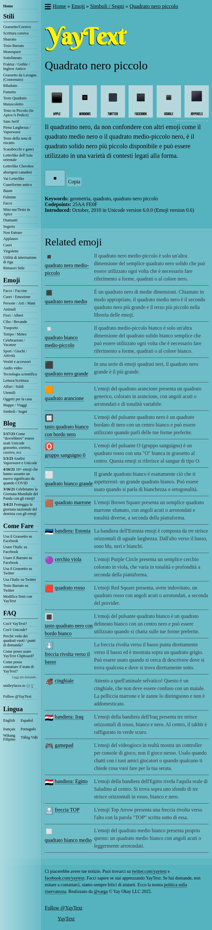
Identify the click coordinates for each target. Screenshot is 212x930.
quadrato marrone (73, 502)
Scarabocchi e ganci (18, 149)
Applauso (10, 238)
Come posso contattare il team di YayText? (18, 666)
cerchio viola (68, 559)
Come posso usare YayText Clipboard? (18, 653)
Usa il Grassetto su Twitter (17, 570)
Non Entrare (12, 232)
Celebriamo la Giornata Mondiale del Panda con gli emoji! (20, 494)
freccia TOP (67, 809)
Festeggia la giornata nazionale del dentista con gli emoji (20, 509)
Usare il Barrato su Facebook (17, 560)
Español (27, 720)
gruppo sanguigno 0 (65, 455)
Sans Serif (11, 121)
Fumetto (9, 92)
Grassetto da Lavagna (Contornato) (19, 77)
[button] (47, 7)
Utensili (9, 392)
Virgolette (11, 251)
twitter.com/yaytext (149, 871)
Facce (7, 203)
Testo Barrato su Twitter (15, 587)
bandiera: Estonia (72, 531)
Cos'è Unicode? (15, 629)
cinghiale (64, 680)
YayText (66, 918)
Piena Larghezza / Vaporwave (17, 129)
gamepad (64, 745)
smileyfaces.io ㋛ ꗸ (18, 685)
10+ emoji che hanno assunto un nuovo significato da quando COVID (20, 476)
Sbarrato (9, 39)
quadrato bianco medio (68, 840)
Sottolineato (12, 58)
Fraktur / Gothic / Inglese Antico (16, 66)
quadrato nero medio (66, 301)
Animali (9, 309)
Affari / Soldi (13, 386)
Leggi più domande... (25, 677)
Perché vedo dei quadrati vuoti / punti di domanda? (19, 641)
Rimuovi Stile (14, 268)
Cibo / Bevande (15, 321)
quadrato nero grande (66, 373)
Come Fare (18, 525)
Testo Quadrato (15, 98)
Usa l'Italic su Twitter (19, 579)
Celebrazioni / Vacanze (14, 342)
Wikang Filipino (9, 737)
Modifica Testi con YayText (17, 598)
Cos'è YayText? (15, 623)
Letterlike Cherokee (18, 166)
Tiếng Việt (29, 737)
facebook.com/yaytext (64, 878)
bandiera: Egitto (71, 781)
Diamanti (10, 220)
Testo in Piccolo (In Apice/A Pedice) (18, 112)
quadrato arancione (64, 398)
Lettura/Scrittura (15, 380)
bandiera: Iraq (69, 716)
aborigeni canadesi (17, 172)
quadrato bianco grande (69, 483)
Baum (7, 190)
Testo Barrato (13, 45)
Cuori (7, 245)
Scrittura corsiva (15, 33)
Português (28, 729)
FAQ (9, 613)
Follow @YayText (17, 696)
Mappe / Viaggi (15, 405)
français (9, 729)
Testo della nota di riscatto (17, 140)
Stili (8, 16)
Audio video (12, 368)
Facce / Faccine (15, 290)
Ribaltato (10, 85)
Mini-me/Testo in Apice (16, 211)
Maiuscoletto (13, 104)
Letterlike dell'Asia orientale (18, 157)
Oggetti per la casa (17, 399)
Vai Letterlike (13, 178)
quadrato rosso (70, 587)
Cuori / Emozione (16, 297)
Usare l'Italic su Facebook (15, 549)
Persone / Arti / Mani (19, 303)
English (9, 720)
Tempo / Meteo (15, 334)
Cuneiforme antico (17, 184)
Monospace (12, 52)
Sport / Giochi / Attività (15, 353)
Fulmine (9, 197)
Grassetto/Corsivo (17, 27)
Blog (9, 423)
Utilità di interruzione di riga (19, 259)
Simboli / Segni (15, 411)
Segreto (9, 226)
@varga (101, 891)
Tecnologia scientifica (20, 374)
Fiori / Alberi (13, 315)
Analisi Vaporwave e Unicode (20, 460)
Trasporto (10, 328)
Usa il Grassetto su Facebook (17, 538)
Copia (74, 181)
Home (8, 6)
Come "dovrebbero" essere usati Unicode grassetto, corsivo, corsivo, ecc (18, 443)
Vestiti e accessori (17, 361)
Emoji (11, 280)
